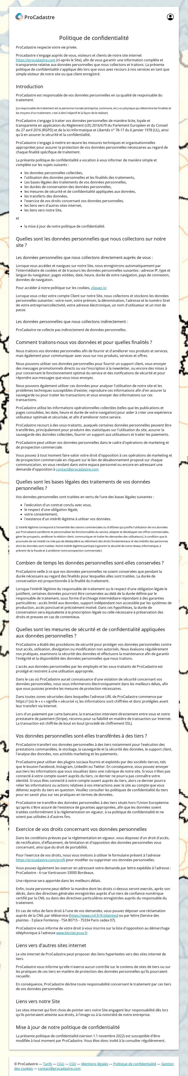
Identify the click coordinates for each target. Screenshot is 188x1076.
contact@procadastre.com (77, 469)
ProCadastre (39, 17)
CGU (60, 1064)
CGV (72, 1064)
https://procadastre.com (35, 60)
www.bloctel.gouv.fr (72, 933)
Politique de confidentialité (134, 1064)
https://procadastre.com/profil (40, 860)
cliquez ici (99, 287)
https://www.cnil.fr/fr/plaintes (93, 915)
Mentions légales (94, 1064)
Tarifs (47, 1064)
